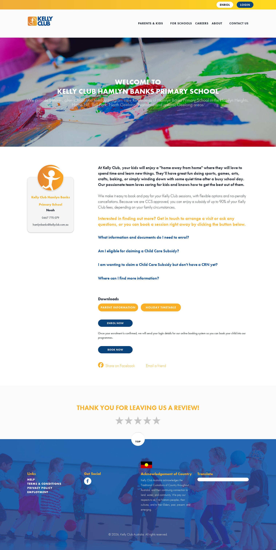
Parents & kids (152, 23)
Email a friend (152, 365)
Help (31, 479)
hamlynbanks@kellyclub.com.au (50, 224)
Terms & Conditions (44, 484)
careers (202, 23)
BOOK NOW (115, 349)
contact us (239, 23)
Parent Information (118, 307)
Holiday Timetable (161, 307)
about (219, 23)
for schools (181, 23)
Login (245, 5)
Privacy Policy (39, 488)
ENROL (225, 5)
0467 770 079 (50, 218)
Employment (37, 492)
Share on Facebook (116, 365)
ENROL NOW (115, 323)
